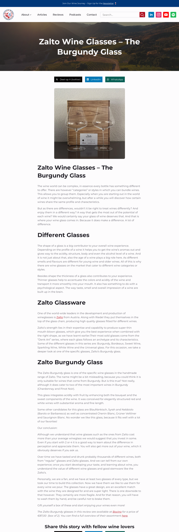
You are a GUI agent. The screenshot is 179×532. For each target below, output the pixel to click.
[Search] (142, 15)
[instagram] (158, 15)
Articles (42, 14)
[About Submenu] (30, 14)
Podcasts (75, 14)
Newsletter (108, 3)
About (25, 14)
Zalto (59, 317)
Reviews (58, 14)
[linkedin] (151, 15)
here (125, 515)
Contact (92, 14)
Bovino (117, 511)
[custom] (173, 15)
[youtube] (166, 15)
